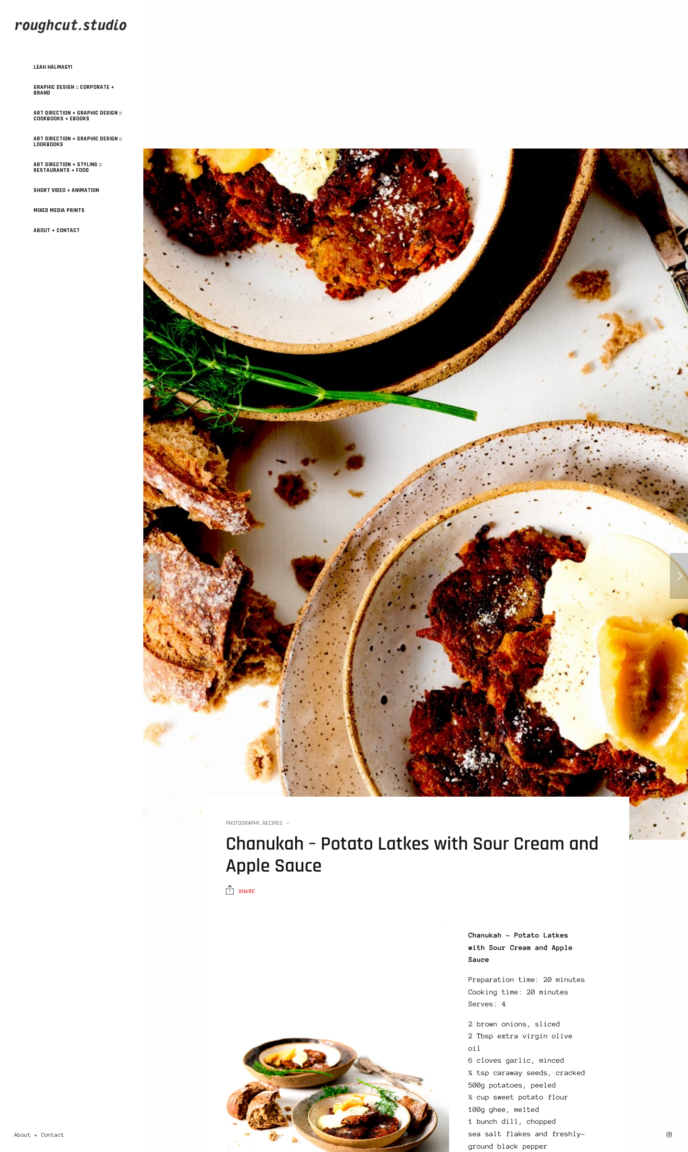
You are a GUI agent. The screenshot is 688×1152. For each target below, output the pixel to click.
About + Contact (56, 230)
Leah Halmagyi (52, 67)
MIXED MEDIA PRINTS (59, 210)
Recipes (272, 823)
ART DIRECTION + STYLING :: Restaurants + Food (67, 167)
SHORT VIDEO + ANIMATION (66, 190)
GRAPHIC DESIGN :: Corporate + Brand (73, 90)
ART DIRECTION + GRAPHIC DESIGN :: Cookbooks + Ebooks (77, 115)
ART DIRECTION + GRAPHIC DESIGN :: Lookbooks (77, 141)
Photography (242, 823)
